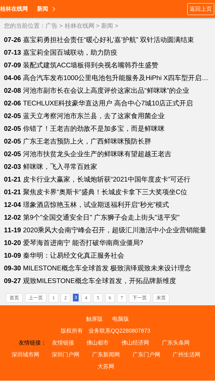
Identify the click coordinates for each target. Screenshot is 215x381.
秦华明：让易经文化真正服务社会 (73, 255)
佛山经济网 (135, 342)
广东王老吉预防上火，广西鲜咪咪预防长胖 (87, 141)
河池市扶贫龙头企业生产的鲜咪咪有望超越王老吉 (97, 154)
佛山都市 (97, 342)
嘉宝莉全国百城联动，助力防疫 (70, 52)
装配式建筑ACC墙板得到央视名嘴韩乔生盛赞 (90, 65)
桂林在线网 (14, 9)
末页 (161, 298)
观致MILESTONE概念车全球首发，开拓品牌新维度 (99, 281)
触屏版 (94, 319)
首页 (14, 298)
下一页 (139, 298)
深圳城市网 (25, 354)
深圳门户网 (65, 354)
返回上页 (201, 9)
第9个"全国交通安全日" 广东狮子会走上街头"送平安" (101, 217)
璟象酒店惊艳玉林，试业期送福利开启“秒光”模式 (96, 205)
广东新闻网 (106, 354)
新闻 (42, 9)
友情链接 (63, 342)
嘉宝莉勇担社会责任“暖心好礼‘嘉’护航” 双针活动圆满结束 (108, 40)
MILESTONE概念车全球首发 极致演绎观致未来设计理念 (107, 268)
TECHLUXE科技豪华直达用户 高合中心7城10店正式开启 (108, 103)
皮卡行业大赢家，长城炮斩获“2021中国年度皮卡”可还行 (107, 179)
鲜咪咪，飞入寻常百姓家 (60, 166)
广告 (52, 25)
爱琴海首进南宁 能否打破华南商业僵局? (83, 243)
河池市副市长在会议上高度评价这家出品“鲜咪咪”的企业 (106, 90)
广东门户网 (146, 354)
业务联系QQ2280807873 (119, 330)
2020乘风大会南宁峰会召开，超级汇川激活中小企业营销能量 (114, 230)
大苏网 (106, 366)
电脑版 (120, 319)
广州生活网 (186, 354)
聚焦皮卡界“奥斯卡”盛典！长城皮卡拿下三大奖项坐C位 (105, 192)
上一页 (36, 298)
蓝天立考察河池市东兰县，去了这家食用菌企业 (94, 116)
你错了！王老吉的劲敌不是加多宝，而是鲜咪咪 (94, 128)
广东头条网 (176, 342)
